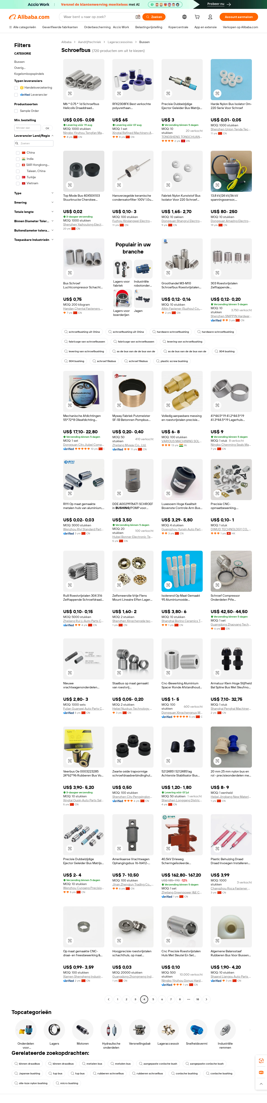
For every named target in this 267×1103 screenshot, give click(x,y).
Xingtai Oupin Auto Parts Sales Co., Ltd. (83, 800)
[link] (261, 1061)
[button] (138, 17)
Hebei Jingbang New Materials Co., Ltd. (231, 796)
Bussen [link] (144, 42)
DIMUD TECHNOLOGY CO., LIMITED (231, 529)
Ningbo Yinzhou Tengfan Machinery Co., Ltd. (83, 133)
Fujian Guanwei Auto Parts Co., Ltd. (83, 708)
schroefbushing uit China (82, 332)
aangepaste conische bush (158, 1063)
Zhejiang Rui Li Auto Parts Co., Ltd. (83, 621)
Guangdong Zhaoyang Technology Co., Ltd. (231, 624)
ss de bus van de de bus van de (133, 351)
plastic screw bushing (172, 361)
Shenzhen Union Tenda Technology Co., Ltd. (231, 129)
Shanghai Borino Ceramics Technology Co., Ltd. (182, 621)
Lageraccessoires (120, 42)
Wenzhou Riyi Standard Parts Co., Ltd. (83, 529)
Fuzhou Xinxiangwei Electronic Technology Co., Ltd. (133, 221)
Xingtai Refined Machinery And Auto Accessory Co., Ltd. (133, 133)
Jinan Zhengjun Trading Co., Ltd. (133, 884)
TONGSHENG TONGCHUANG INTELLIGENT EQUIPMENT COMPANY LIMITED (182, 137)
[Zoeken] (154, 16)
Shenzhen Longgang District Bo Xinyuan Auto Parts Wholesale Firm (182, 800)
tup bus (55, 1073)
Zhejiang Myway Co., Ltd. (129, 445)
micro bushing (67, 1083)
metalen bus (92, 1063)
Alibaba (66, 42)
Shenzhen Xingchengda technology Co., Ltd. (133, 621)
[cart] (198, 17)
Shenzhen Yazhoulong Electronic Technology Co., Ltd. (83, 224)
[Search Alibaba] (98, 16)
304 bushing (225, 351)
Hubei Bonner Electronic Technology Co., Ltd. (133, 537)
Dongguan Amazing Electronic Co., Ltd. (231, 221)
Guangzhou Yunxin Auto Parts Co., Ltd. (182, 529)
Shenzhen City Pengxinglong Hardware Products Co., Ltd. (133, 796)
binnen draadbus (27, 1063)
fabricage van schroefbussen (84, 341)
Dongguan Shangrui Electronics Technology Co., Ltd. (182, 221)
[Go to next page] (206, 999)
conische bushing (184, 1073)
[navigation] (34, 521)
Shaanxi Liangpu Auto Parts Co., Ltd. (231, 976)
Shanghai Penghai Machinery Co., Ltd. (231, 708)
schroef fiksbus (104, 361)
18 (197, 999)
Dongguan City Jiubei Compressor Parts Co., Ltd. (83, 444)
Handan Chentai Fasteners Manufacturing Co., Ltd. (83, 308)
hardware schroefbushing (170, 332)
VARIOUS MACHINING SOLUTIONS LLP (182, 441)
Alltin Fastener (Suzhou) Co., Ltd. (182, 308)
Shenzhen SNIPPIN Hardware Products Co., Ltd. (231, 316)
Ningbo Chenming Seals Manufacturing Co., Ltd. (231, 444)
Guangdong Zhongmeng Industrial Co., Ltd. (133, 976)
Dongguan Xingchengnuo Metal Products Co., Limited (182, 712)
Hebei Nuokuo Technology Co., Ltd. (133, 708)
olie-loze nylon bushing (30, 1083)
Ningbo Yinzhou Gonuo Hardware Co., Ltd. (182, 980)
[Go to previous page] (109, 999)
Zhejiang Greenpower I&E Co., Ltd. (182, 892)
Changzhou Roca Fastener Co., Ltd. (231, 888)
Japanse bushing (27, 1073)
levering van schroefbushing (182, 341)
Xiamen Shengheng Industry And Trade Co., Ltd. (83, 976)
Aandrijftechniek (89, 42)
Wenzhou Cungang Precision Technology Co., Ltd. (83, 888)
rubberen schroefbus (108, 1073)
